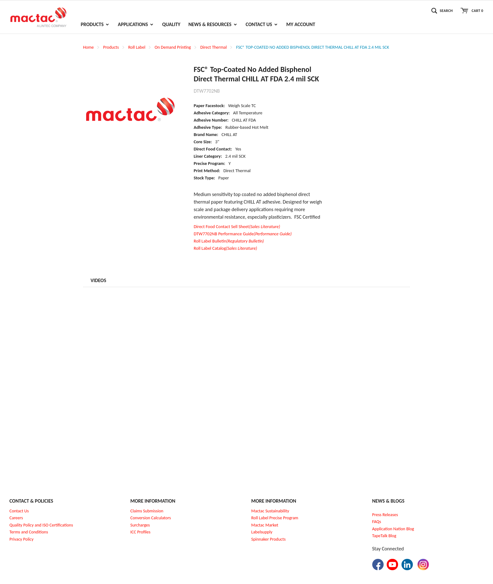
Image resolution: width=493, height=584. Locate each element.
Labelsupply (261, 532)
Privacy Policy (21, 539)
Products (111, 47)
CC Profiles (140, 532)
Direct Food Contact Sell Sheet (237, 226)
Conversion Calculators (150, 518)
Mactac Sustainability (270, 511)
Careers (16, 518)
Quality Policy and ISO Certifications (41, 525)
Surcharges (140, 525)
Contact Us (19, 511)
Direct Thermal (213, 47)
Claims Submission (146, 511)
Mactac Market (264, 525)
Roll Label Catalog (225, 248)
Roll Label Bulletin (229, 241)
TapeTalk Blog (384, 535)
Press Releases (385, 514)
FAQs (376, 521)
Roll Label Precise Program (274, 518)
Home (88, 47)
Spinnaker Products (268, 539)
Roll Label (136, 47)
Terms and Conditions (28, 532)
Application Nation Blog (393, 529)
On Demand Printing (173, 47)
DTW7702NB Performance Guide (243, 234)
